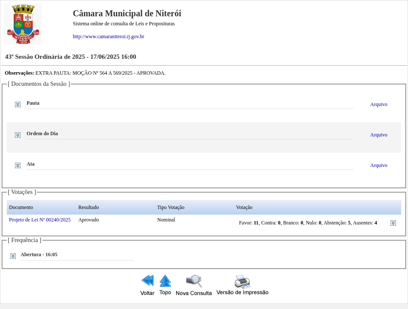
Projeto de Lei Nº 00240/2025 (40, 220)
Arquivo (378, 104)
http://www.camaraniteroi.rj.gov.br (108, 36)
